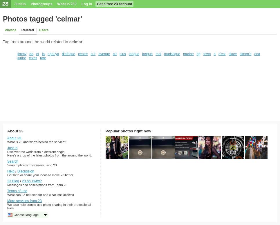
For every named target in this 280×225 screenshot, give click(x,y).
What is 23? (67, 4)
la (43, 54)
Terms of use (17, 191)
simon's (245, 54)
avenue (104, 54)
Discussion (25, 171)
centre (83, 54)
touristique (172, 54)
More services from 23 (24, 201)
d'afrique (68, 54)
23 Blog (13, 181)
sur (93, 54)
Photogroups (42, 4)
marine (188, 54)
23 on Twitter (32, 181)
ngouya (53, 54)
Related (27, 30)
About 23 (14, 138)
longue (147, 54)
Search (12, 161)
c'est (221, 54)
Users (43, 30)
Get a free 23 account (114, 4)
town (207, 54)
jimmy (21, 54)
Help (11, 171)
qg (198, 54)
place (232, 54)
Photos (11, 30)
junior (21, 58)
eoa (257, 54)
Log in (87, 4)
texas (33, 58)
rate (43, 58)
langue (134, 54)
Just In (20, 4)
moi (158, 54)
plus (123, 54)
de (31, 54)
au (115, 54)
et (37, 54)
